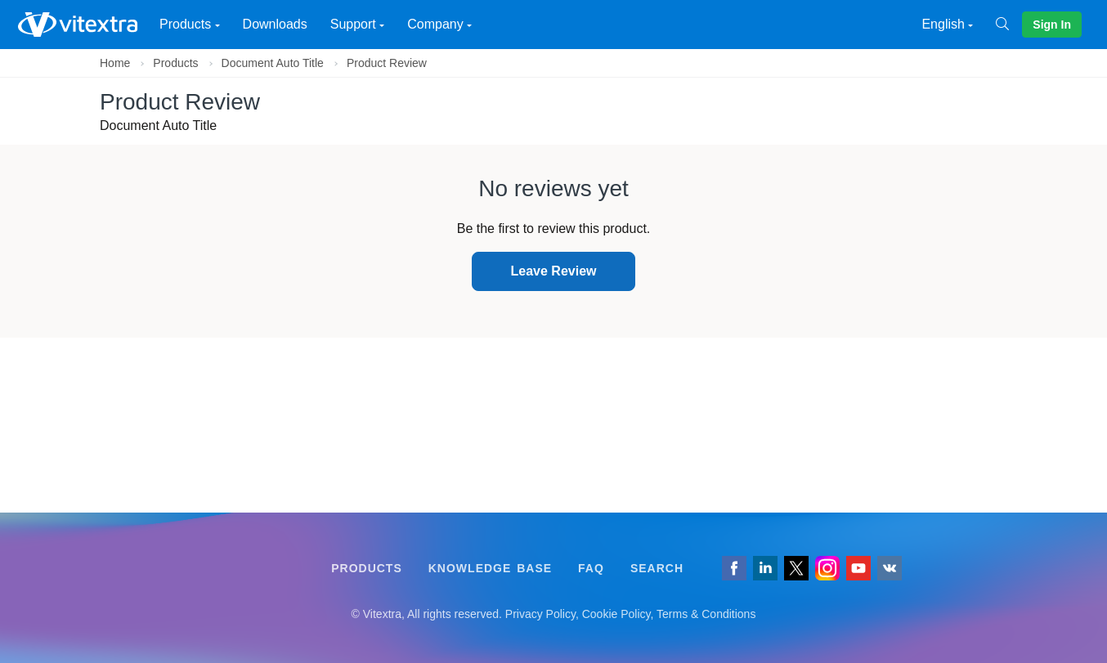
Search (656, 568)
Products (175, 62)
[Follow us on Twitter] (796, 568)
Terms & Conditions (706, 613)
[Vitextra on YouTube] (858, 568)
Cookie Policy (616, 613)
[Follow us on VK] (889, 568)
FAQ (591, 568)
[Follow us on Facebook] (734, 568)
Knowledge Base (490, 568)
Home (115, 62)
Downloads (275, 24)
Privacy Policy (540, 613)
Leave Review (554, 271)
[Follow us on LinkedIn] (765, 568)
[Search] (1009, 24)
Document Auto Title (273, 62)
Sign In (1052, 24)
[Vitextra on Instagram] (827, 568)
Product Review (387, 62)
